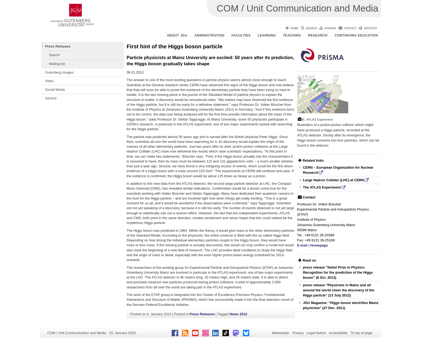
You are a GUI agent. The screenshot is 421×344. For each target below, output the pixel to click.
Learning (267, 35)
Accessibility (338, 333)
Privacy (298, 333)
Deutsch (370, 28)
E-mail (302, 245)
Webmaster (280, 333)
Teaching (292, 35)
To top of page (361, 333)
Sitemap (330, 28)
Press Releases (57, 46)
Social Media (55, 90)
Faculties (241, 35)
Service (51, 98)
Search (311, 28)
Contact (350, 28)
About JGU (177, 35)
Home (294, 28)
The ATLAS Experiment (322, 187)
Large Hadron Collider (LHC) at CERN (333, 180)
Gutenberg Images (59, 72)
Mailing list (57, 64)
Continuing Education (356, 35)
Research (318, 35)
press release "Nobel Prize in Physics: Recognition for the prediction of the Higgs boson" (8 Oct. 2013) (338, 272)
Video (49, 81)
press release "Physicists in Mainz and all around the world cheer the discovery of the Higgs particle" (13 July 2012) (338, 290)
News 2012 (238, 314)
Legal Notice (316, 333)
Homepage (319, 245)
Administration (209, 35)
